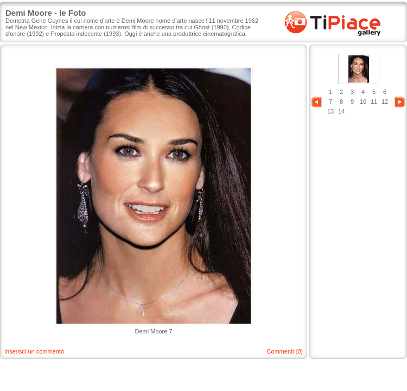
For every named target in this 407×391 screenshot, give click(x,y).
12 (384, 101)
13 (330, 111)
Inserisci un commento (34, 351)
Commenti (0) (284, 351)
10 (363, 101)
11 (374, 101)
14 (341, 111)
